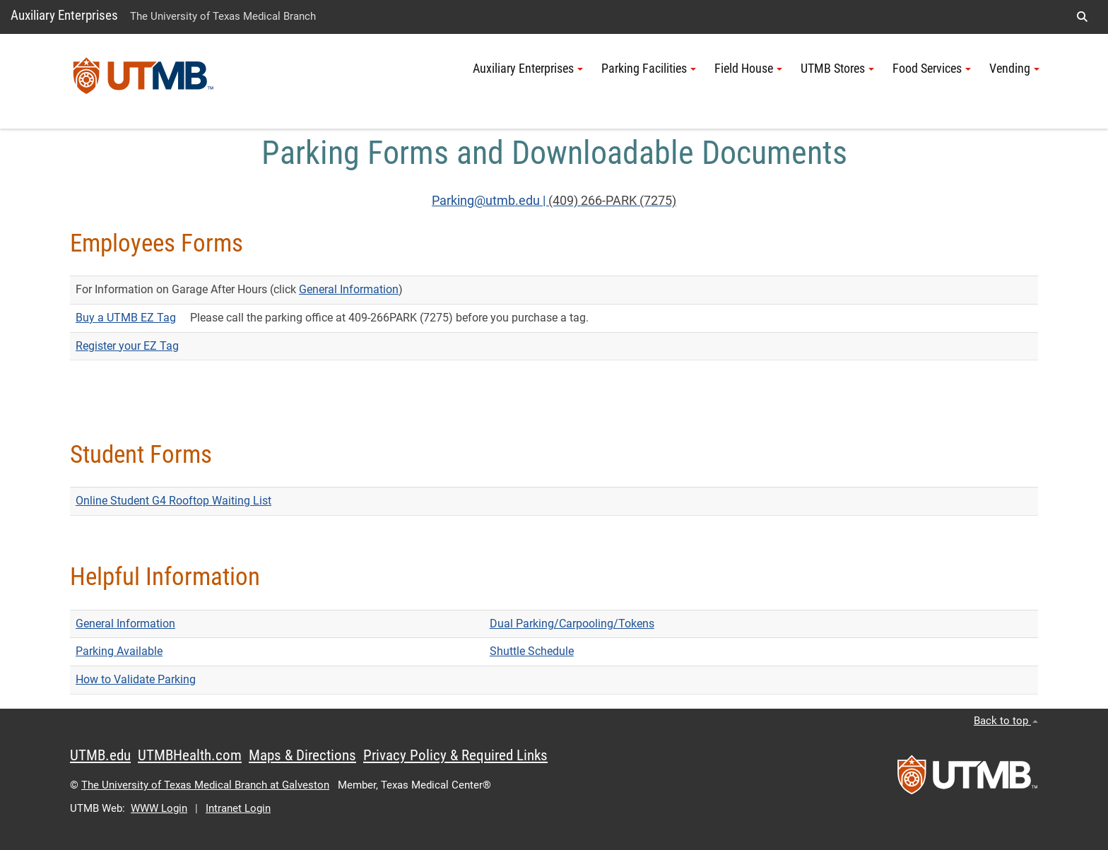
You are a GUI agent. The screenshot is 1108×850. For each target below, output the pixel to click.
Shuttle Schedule (532, 651)
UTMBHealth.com (190, 755)
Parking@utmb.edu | (490, 201)
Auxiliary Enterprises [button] (528, 68)
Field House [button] (748, 68)
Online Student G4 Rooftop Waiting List (173, 500)
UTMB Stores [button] (837, 68)
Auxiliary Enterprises (64, 15)
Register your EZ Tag (127, 346)
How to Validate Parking (136, 679)
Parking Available (119, 651)
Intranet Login (238, 808)
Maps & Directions (302, 755)
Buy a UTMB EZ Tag (126, 317)
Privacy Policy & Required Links (455, 755)
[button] (1081, 17)
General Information (349, 289)
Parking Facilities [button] (648, 68)
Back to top (1006, 720)
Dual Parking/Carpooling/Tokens (572, 623)
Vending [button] (1014, 68)
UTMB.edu (100, 755)
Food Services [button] (931, 68)
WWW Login (159, 808)
